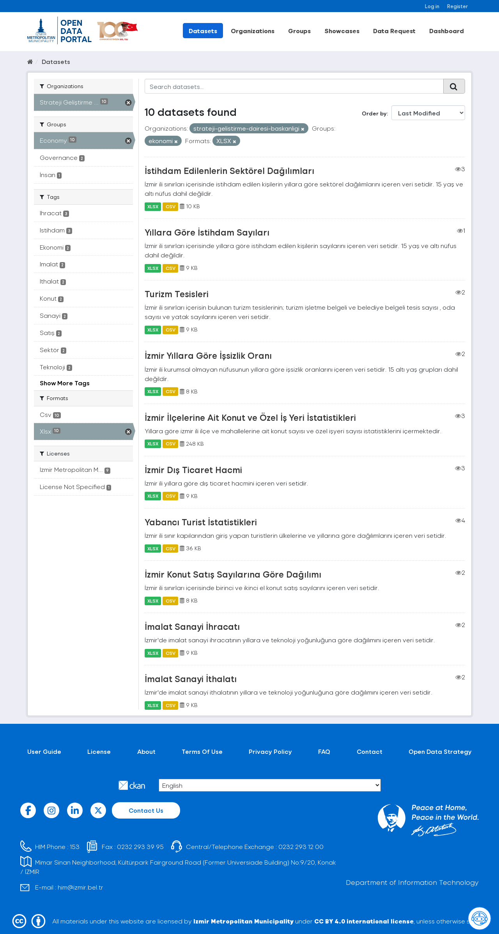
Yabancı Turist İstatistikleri (201, 522)
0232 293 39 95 (140, 846)
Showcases (341, 31)
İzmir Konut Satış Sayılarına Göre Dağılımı (233, 574)
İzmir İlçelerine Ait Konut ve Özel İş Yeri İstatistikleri (250, 417)
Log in (432, 6)
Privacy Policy (270, 751)
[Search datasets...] (294, 86)
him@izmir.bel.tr (80, 887)
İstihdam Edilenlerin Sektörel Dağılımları (229, 170)
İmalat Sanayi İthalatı (191, 678)
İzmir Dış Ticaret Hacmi (193, 469)
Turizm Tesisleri (177, 294)
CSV (170, 206)
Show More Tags (65, 383)
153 (75, 846)
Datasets (203, 31)
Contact (369, 751)
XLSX (152, 206)
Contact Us (146, 810)
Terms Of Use (202, 751)
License (99, 751)
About (146, 751)
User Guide (44, 751)
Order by (374, 113)
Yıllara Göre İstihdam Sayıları (207, 232)
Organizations (252, 31)
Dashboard (446, 31)
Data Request (394, 31)
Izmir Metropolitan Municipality (243, 921)
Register (457, 6)
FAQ (324, 751)
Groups (299, 31)
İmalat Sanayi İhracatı (192, 626)
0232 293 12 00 (301, 846)
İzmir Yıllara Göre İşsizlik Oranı (208, 355)
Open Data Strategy (440, 751)
